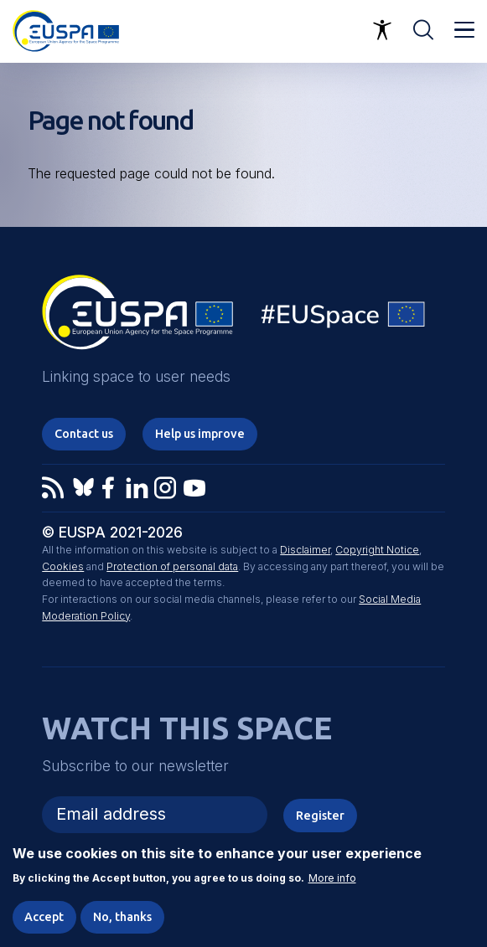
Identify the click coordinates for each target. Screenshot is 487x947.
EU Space (343, 319)
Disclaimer (305, 549)
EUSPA (137, 318)
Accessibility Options (382, 30)
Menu (464, 30)
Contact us (83, 433)
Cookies (63, 566)
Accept (44, 917)
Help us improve (200, 433)
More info (332, 879)
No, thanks (122, 917)
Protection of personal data (172, 566)
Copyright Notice (377, 549)
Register (320, 815)
